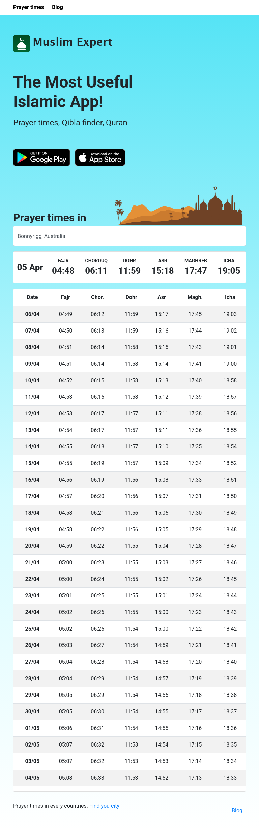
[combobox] (129, 236)
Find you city (104, 806)
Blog (237, 810)
